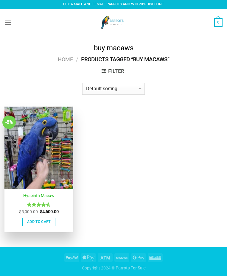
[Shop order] (113, 89)
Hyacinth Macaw (39, 195)
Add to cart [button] (39, 222)
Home (65, 59)
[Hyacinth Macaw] (38, 148)
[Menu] (8, 22)
